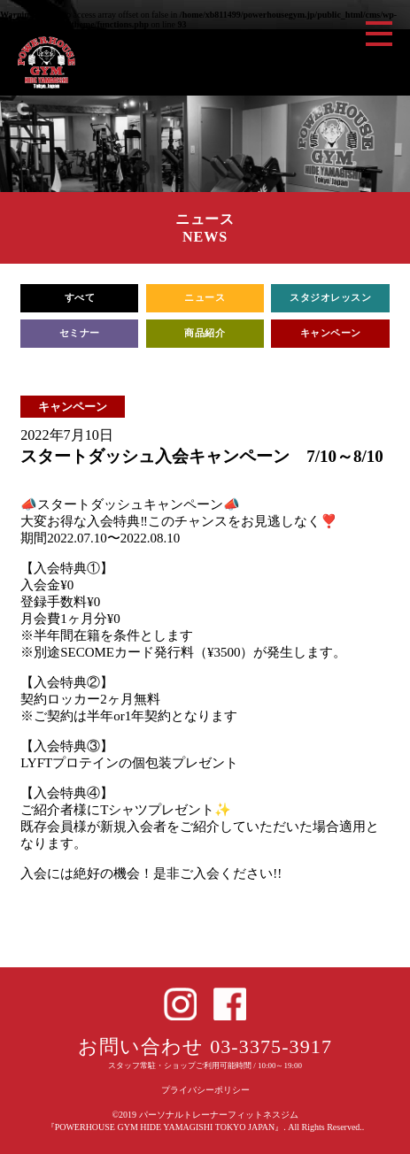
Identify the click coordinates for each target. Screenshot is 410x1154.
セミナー (79, 333)
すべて (80, 298)
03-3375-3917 (271, 1046)
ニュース (204, 298)
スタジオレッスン (330, 298)
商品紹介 (204, 333)
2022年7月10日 (66, 435)
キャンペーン (330, 333)
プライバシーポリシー (205, 1090)
